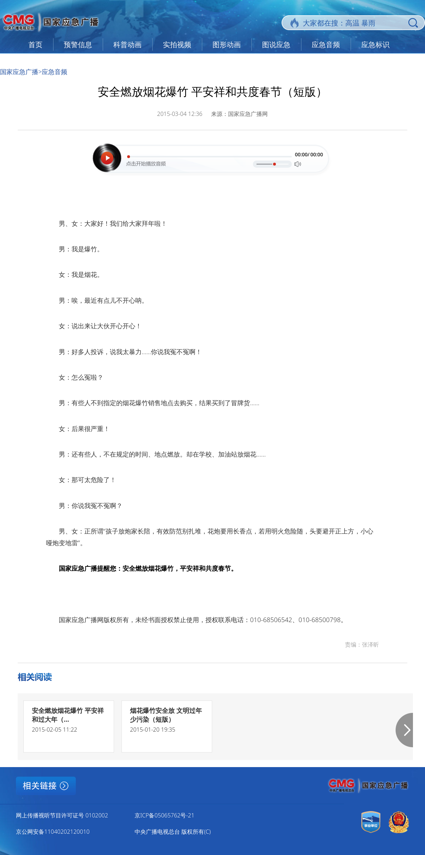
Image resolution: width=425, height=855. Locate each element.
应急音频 (326, 44)
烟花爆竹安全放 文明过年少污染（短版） (166, 714)
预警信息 (78, 44)
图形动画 (226, 44)
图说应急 (276, 44)
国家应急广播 (19, 71)
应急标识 (375, 44)
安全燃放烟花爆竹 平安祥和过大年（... (68, 714)
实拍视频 (177, 44)
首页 (35, 44)
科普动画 (127, 44)
